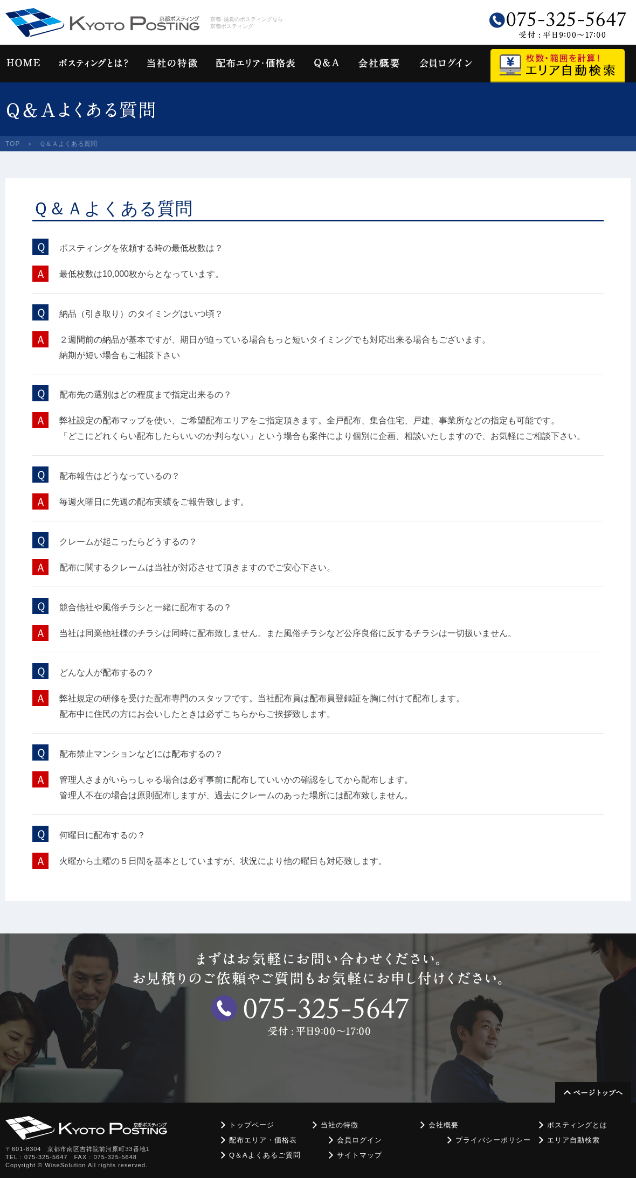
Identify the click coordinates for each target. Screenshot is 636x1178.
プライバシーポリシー (493, 1140)
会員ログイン (359, 1140)
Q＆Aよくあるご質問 (265, 1155)
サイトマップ (359, 1155)
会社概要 (443, 1124)
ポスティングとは (577, 1124)
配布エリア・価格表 (263, 1140)
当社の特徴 (339, 1124)
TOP (12, 144)
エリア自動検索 (573, 1140)
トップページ (251, 1124)
